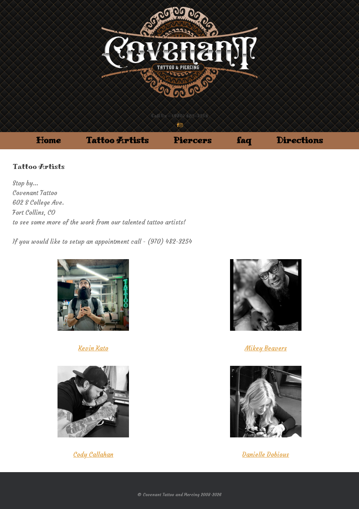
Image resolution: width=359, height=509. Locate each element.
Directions (299, 140)
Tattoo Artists (117, 140)
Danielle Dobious (265, 455)
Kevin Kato (93, 348)
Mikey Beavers (266, 348)
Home (48, 140)
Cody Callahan (93, 455)
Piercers (192, 140)
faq (243, 140)
